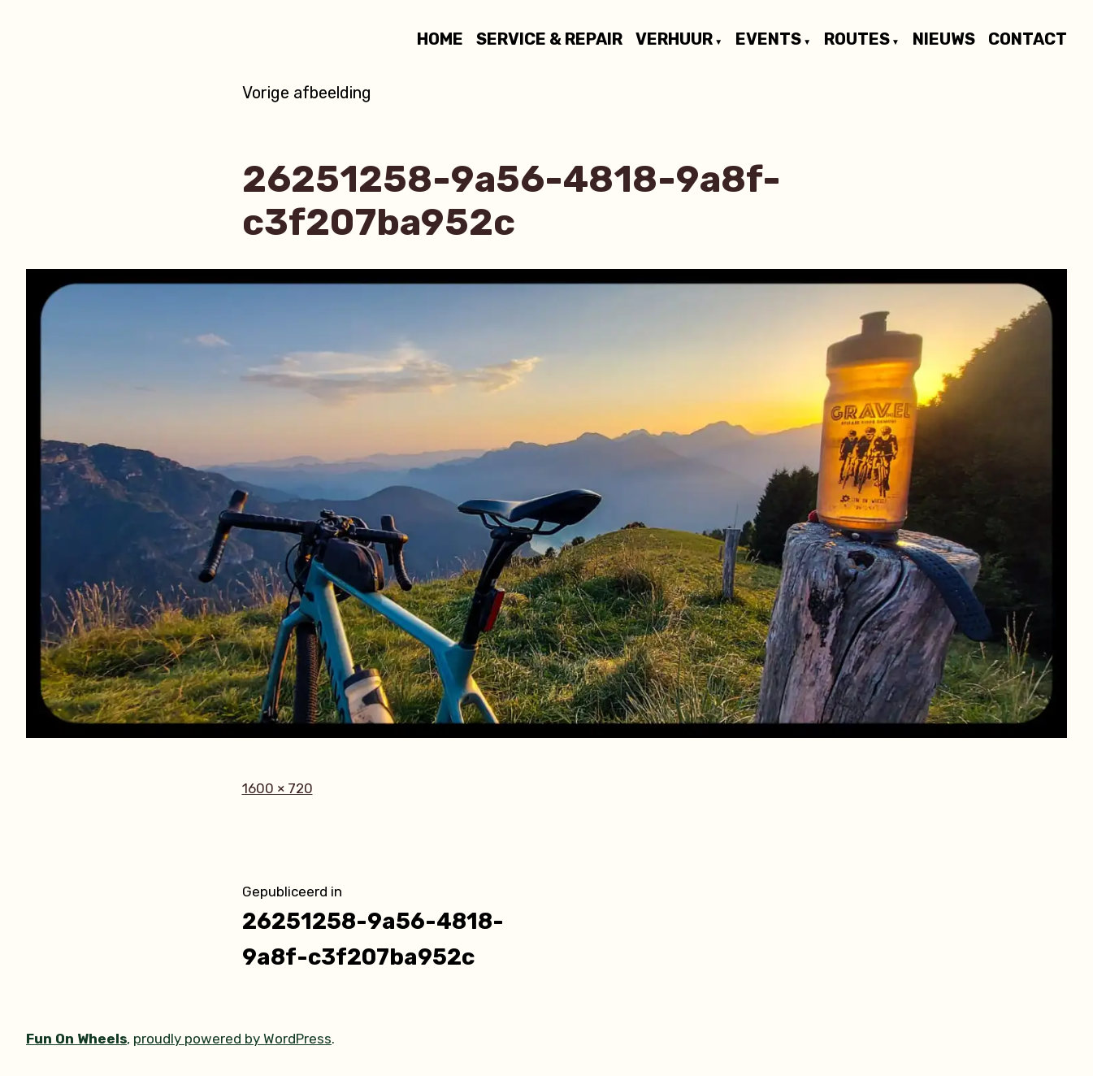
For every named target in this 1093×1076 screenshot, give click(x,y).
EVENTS (768, 40)
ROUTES (857, 40)
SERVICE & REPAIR (549, 40)
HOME (440, 40)
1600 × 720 (277, 788)
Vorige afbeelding (306, 92)
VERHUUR (674, 40)
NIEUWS (944, 40)
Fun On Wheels (76, 1038)
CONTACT (1027, 40)
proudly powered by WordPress (232, 1038)
